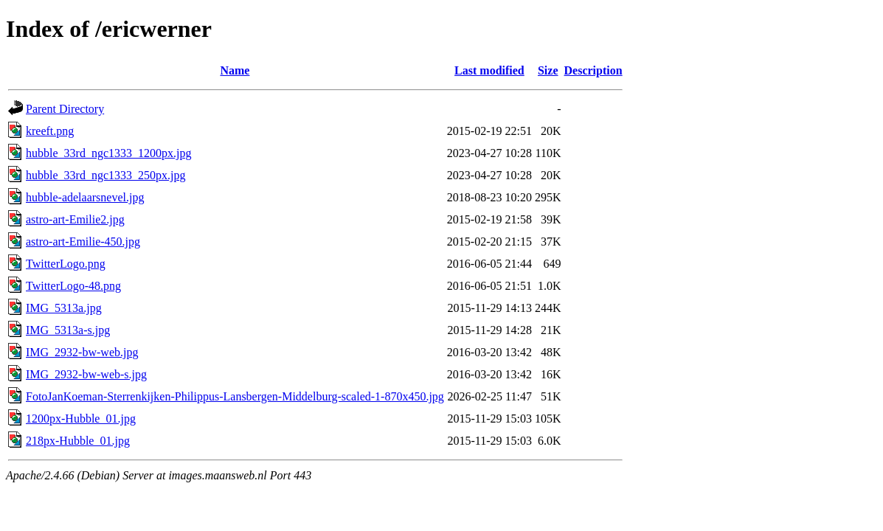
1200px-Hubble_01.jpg (81, 418)
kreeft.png (50, 131)
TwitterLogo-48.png (73, 286)
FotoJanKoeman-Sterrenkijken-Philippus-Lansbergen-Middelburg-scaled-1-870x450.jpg (235, 396)
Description (593, 70)
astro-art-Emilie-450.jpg (83, 241)
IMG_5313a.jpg (64, 308)
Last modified (489, 70)
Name (234, 70)
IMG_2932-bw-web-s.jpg (86, 374)
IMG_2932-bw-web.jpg (82, 352)
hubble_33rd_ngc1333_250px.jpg (105, 175)
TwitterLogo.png (65, 263)
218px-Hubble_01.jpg (78, 440)
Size (548, 70)
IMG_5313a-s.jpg (68, 330)
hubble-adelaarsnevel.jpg (85, 197)
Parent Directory (65, 109)
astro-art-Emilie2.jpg (75, 219)
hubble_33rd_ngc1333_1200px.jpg (108, 153)
